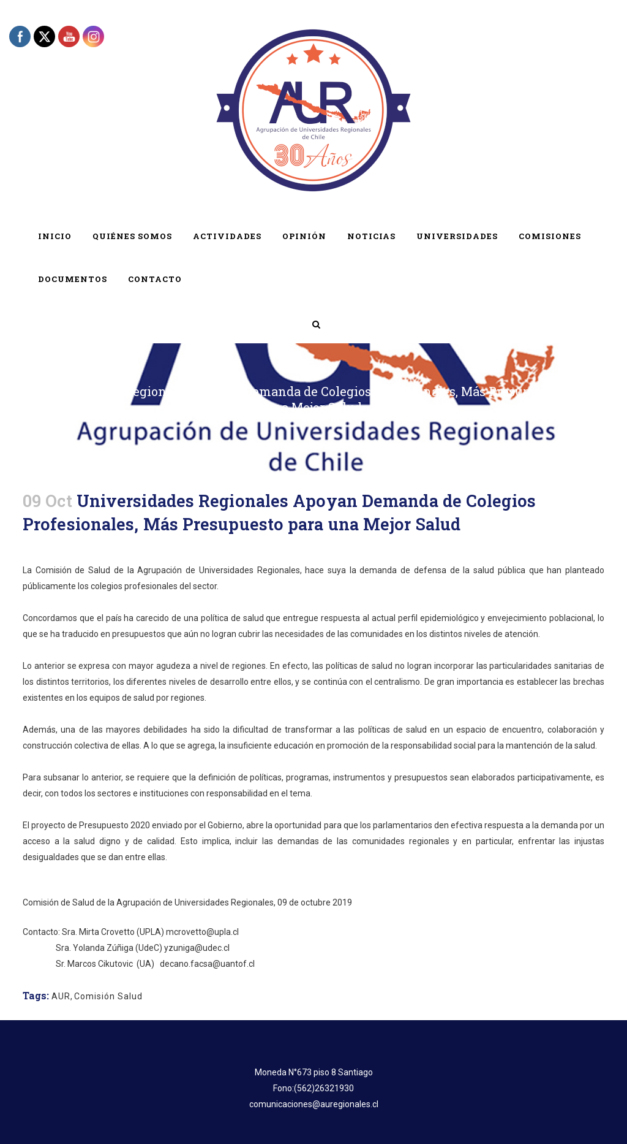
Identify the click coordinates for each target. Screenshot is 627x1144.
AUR (60, 996)
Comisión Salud (108, 996)
